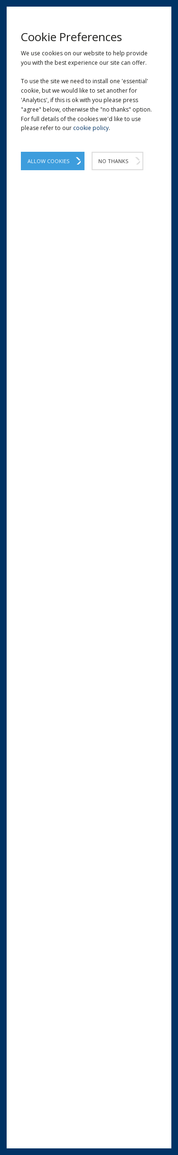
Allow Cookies (48, 161)
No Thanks (113, 161)
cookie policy (91, 128)
